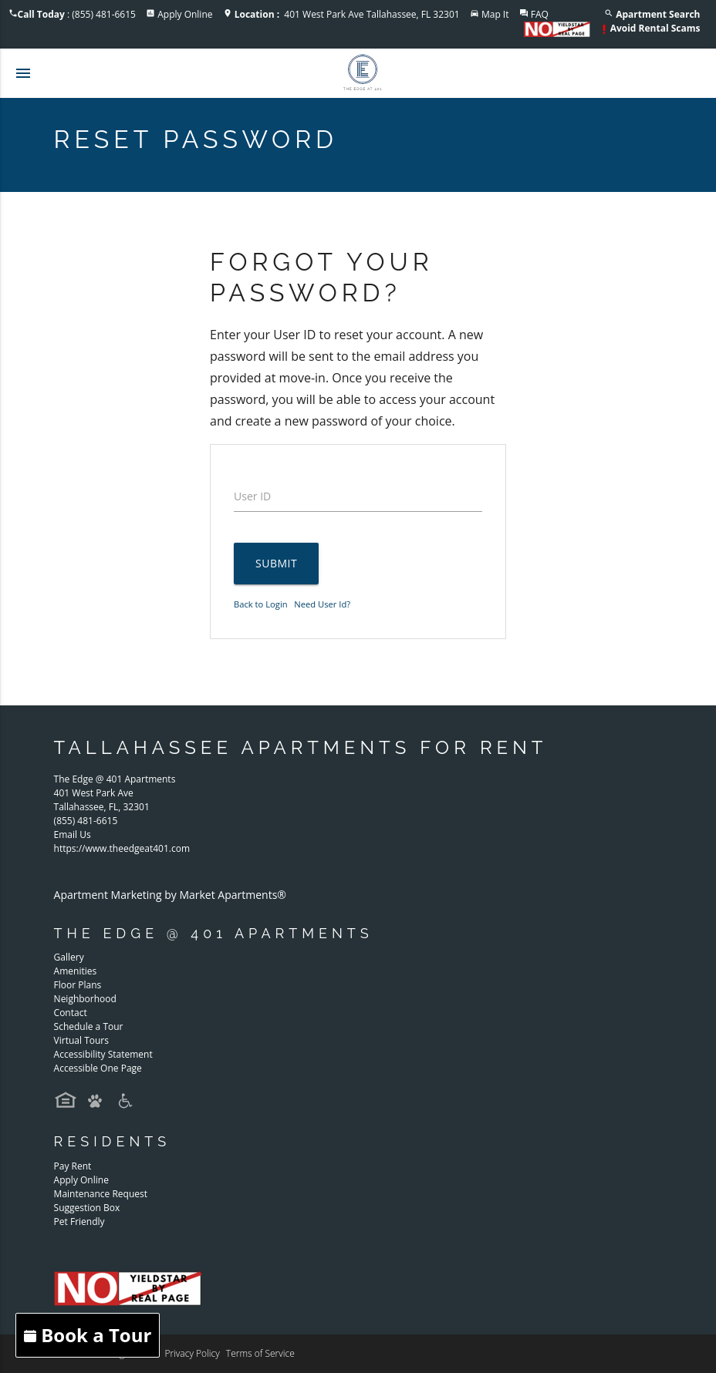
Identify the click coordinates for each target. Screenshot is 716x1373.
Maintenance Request (100, 1193)
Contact (70, 1012)
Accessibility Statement (103, 1054)
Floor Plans (78, 984)
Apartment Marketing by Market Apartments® (170, 894)
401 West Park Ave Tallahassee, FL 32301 (347, 14)
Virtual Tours (81, 1040)
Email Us (72, 834)
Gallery (69, 957)
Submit (276, 563)
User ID (252, 496)
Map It (495, 14)
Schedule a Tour (88, 1026)
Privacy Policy (191, 1353)
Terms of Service (260, 1353)
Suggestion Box (87, 1207)
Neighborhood (85, 998)
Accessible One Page (98, 1068)
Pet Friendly (79, 1221)
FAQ (540, 14)
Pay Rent (73, 1166)
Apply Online (184, 14)
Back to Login (261, 604)
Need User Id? (322, 604)
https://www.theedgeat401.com (122, 848)
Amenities (75, 971)
